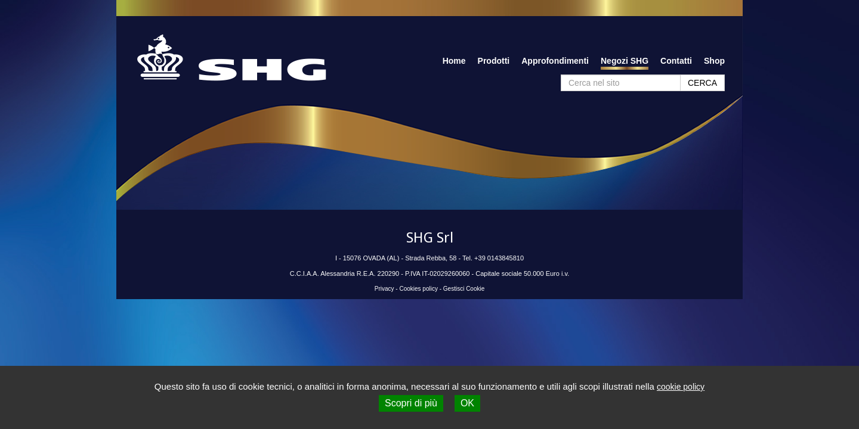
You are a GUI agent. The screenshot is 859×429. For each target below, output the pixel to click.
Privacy (384, 288)
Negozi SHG (624, 61)
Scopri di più (411, 403)
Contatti (676, 61)
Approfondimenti (555, 61)
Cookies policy (418, 288)
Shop (714, 61)
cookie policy (680, 386)
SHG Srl (429, 237)
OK (467, 403)
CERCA (702, 83)
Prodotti (494, 61)
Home (454, 61)
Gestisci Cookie (463, 288)
